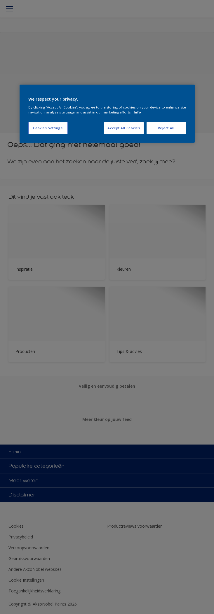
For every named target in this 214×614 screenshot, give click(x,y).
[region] (107, 114)
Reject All (166, 128)
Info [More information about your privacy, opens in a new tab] (137, 112)
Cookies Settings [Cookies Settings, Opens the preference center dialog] (47, 128)
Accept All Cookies (123, 128)
